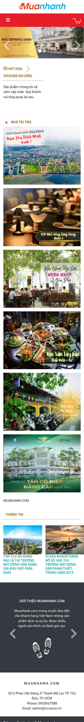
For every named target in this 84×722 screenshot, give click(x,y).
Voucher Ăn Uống (17, 76)
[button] (6, 42)
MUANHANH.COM (16, 500)
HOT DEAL (15, 69)
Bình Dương (63, 32)
